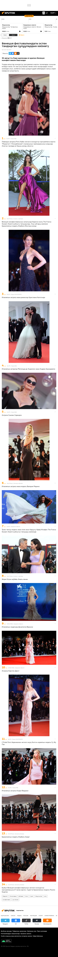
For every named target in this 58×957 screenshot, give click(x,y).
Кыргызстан (5, 915)
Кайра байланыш (38, 936)
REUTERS (10, 624)
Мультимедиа (13, 896)
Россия (25, 915)
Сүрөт (31, 896)
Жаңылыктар (38, 896)
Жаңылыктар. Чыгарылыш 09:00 (10, 27)
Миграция (33, 915)
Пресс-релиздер (42, 931)
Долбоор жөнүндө (6, 931)
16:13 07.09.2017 (6, 50)
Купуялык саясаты (26, 933)
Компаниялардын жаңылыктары (10, 933)
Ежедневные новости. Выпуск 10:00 (32, 27)
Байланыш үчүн (31, 931)
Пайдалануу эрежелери (19, 931)
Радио (19, 915)
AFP (9, 138)
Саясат (13, 915)
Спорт (41, 915)
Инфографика (49, 915)
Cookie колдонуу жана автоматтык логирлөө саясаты (16, 936)
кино (45, 896)
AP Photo (10, 218)
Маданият (5, 896)
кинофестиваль (6, 899)
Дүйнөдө (21, 896)
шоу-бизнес (15, 899)
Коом (26, 896)
